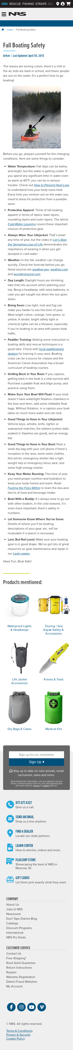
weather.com (59, 269)
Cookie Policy (15, 1039)
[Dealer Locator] (57, 4)
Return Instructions (19, 968)
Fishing (28, 4)
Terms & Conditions (19, 1031)
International (14, 933)
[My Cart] (68, 4)
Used (52, 4)
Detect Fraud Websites (21, 982)
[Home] (3, 29)
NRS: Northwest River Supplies (17, 14)
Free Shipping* (16, 958)
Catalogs (12, 923)
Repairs (11, 972)
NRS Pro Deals (16, 937)
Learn (10, 29)
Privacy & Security (18, 1035)
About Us (12, 905)
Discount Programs (19, 928)
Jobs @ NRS (14, 909)
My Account (14, 986)
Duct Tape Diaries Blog (21, 919)
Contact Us (13, 954)
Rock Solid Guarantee (21, 963)
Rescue (15, 4)
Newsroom (13, 914)
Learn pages (21, 554)
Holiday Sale (36, 23)
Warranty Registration (20, 977)
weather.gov (40, 269)
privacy (36, 785)
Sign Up (36, 762)
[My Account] (63, 4)
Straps (41, 4)
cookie (45, 785)
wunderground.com (27, 274)
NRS (5, 4)
